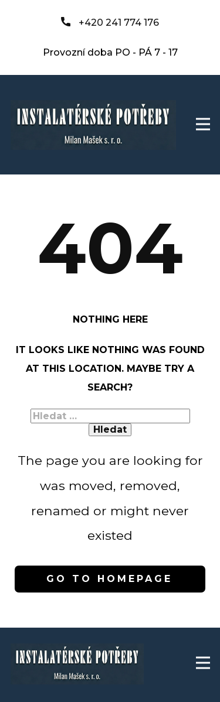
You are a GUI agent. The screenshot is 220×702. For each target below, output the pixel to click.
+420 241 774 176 (110, 23)
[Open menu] (203, 124)
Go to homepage (109, 578)
